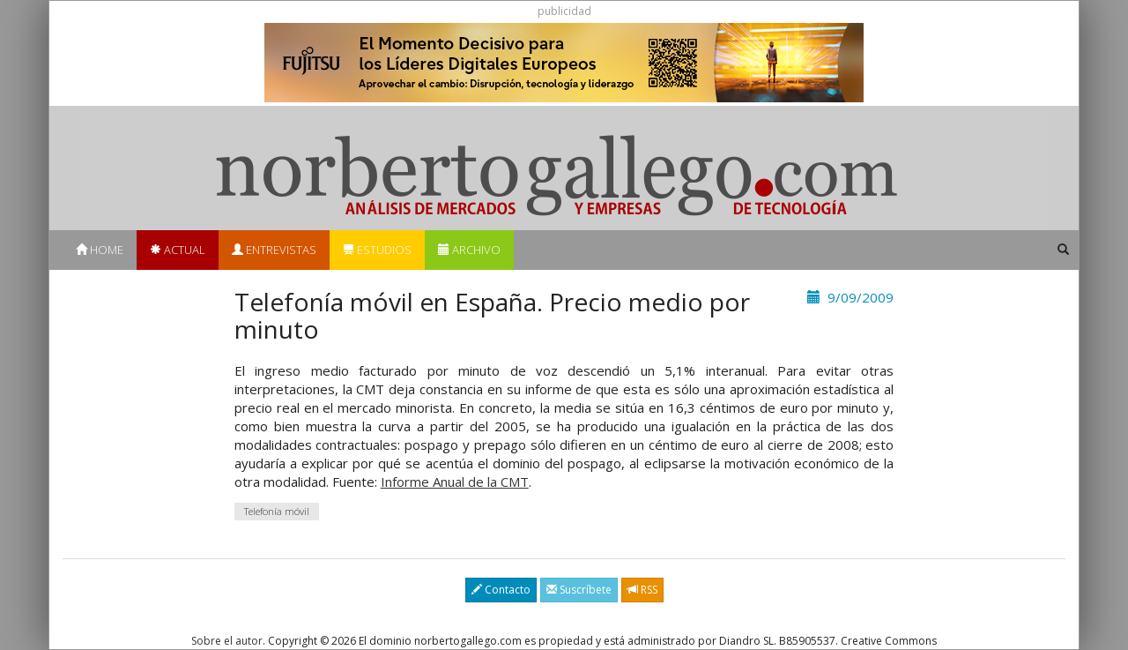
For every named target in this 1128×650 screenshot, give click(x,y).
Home (99, 250)
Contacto (501, 589)
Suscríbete (579, 589)
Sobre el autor (227, 640)
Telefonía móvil (276, 511)
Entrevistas (274, 250)
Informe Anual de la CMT (455, 481)
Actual (177, 250)
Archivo (469, 250)
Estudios (377, 250)
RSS (642, 589)
